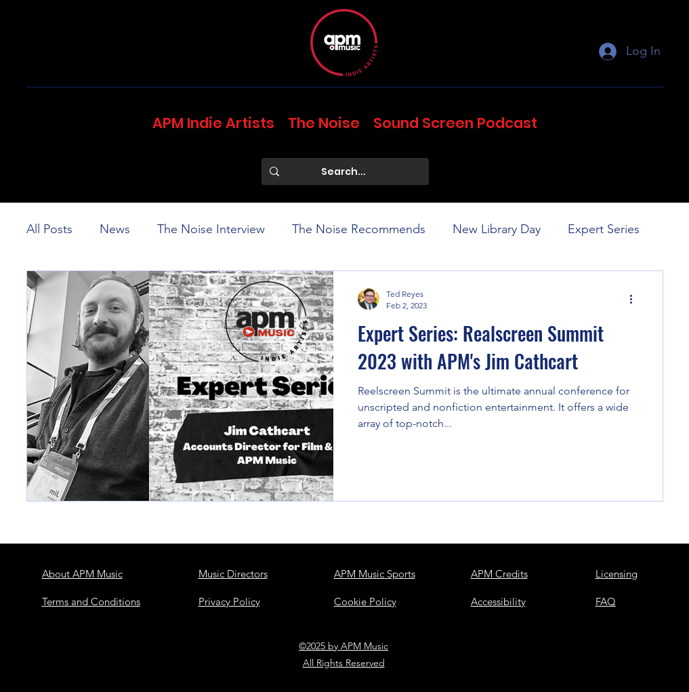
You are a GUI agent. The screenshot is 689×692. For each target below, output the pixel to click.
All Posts (49, 229)
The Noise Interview (211, 229)
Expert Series (604, 229)
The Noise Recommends (358, 229)
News (115, 229)
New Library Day (497, 229)
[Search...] (343, 171)
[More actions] (636, 299)
